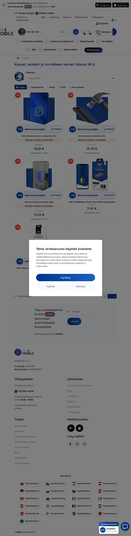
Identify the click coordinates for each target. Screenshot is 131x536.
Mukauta (80, 286)
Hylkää (51, 286)
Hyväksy (65, 277)
